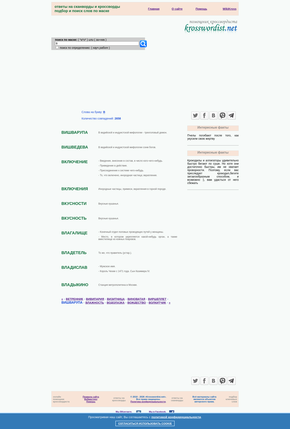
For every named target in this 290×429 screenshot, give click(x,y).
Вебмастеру (90, 399)
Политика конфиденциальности (148, 401)
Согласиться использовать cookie (145, 423)
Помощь (90, 401)
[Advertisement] (145, 80)
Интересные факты (212, 127)
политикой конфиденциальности (176, 417)
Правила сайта (91, 397)
